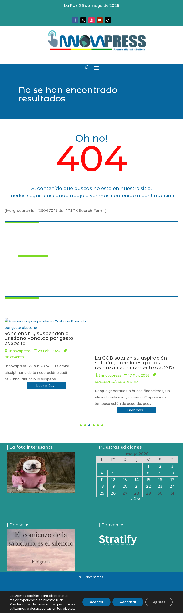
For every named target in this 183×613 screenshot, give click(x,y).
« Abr (135, 499)
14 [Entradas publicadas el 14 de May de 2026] (137, 479)
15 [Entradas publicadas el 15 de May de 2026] (148, 479)
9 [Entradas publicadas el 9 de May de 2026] (160, 473)
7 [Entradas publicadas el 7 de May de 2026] (137, 473)
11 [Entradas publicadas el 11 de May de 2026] (102, 479)
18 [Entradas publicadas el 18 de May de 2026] (102, 486)
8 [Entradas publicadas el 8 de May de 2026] (148, 473)
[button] (81, 425)
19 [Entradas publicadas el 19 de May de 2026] (113, 486)
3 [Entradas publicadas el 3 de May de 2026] (172, 466)
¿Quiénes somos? (92, 577)
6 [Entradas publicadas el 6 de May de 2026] (125, 473)
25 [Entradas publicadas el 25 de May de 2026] (102, 493)
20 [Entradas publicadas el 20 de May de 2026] (124, 486)
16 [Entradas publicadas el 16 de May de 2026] (160, 479)
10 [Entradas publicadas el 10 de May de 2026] (172, 473)
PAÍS (19, 380)
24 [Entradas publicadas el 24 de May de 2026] (172, 486)
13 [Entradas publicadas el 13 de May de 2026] (125, 479)
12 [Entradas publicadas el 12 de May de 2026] (113, 479)
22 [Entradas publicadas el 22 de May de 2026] (148, 486)
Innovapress (55, 380)
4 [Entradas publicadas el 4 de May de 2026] (102, 473)
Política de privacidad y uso (91, 593)
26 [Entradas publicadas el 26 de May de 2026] (113, 493)
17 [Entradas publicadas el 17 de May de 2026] (172, 479)
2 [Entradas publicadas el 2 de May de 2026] (160, 466)
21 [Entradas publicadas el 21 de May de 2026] (137, 486)
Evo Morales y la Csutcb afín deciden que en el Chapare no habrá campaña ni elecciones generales (77, 365)
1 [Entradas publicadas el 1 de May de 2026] (148, 466)
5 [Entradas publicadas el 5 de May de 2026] (113, 473)
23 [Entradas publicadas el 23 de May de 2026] (160, 486)
